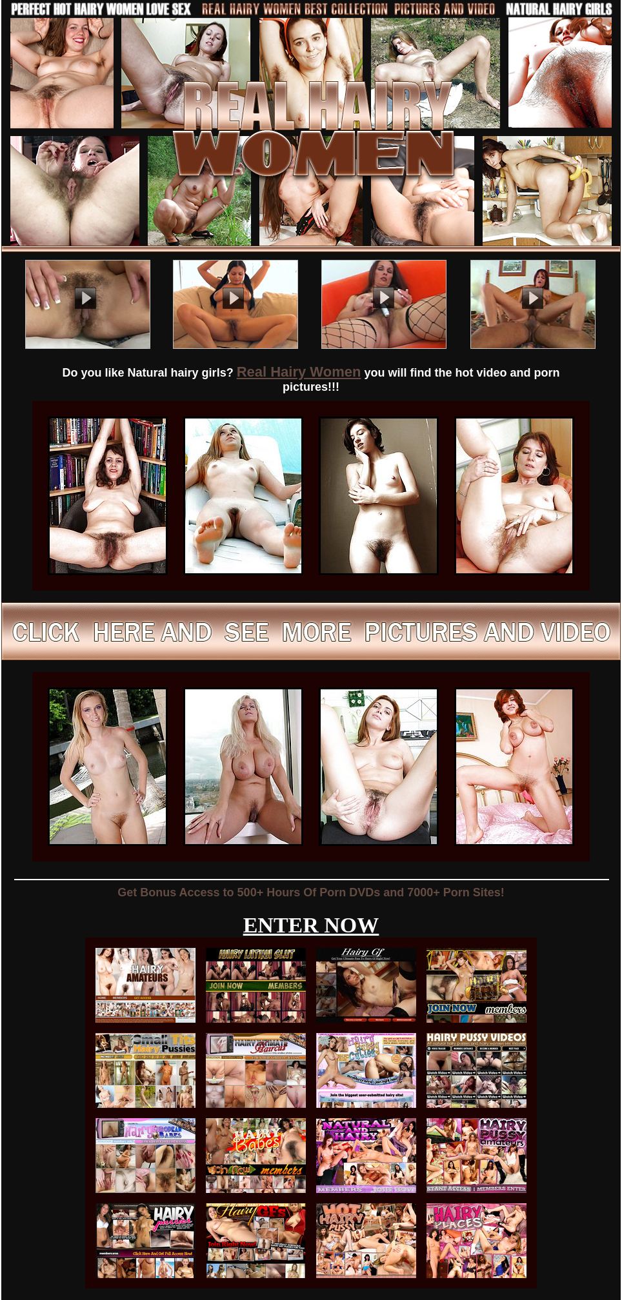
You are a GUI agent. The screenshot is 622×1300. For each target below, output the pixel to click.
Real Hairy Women (299, 372)
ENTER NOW (311, 925)
